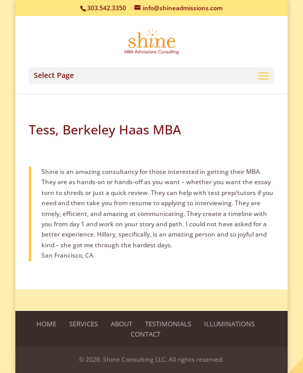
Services (83, 323)
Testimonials (168, 323)
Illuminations (229, 323)
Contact (145, 334)
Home (46, 323)
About (121, 323)
